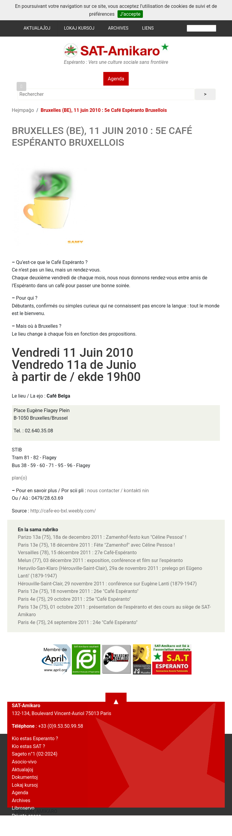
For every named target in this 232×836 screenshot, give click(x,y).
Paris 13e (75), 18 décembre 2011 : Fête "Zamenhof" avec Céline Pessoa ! (96, 545)
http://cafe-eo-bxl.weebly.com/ (63, 511)
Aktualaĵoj (37, 28)
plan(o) (19, 478)
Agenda (116, 79)
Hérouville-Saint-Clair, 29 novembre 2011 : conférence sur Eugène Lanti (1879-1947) (107, 584)
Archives (118, 28)
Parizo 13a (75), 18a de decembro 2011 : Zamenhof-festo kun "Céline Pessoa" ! (102, 537)
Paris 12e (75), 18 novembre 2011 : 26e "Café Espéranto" (78, 591)
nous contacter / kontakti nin (118, 490)
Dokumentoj (25, 777)
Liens (148, 28)
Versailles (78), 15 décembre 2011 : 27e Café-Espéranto (77, 552)
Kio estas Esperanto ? (35, 738)
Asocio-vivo (24, 762)
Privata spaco (26, 816)
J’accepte (130, 14)
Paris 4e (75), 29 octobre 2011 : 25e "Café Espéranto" (74, 599)
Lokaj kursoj (79, 28)
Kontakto (21, 824)
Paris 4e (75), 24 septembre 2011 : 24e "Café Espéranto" (77, 622)
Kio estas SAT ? (28, 746)
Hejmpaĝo (23, 110)
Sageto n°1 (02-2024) (34, 754)
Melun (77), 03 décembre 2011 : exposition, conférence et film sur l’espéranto (100, 560)
